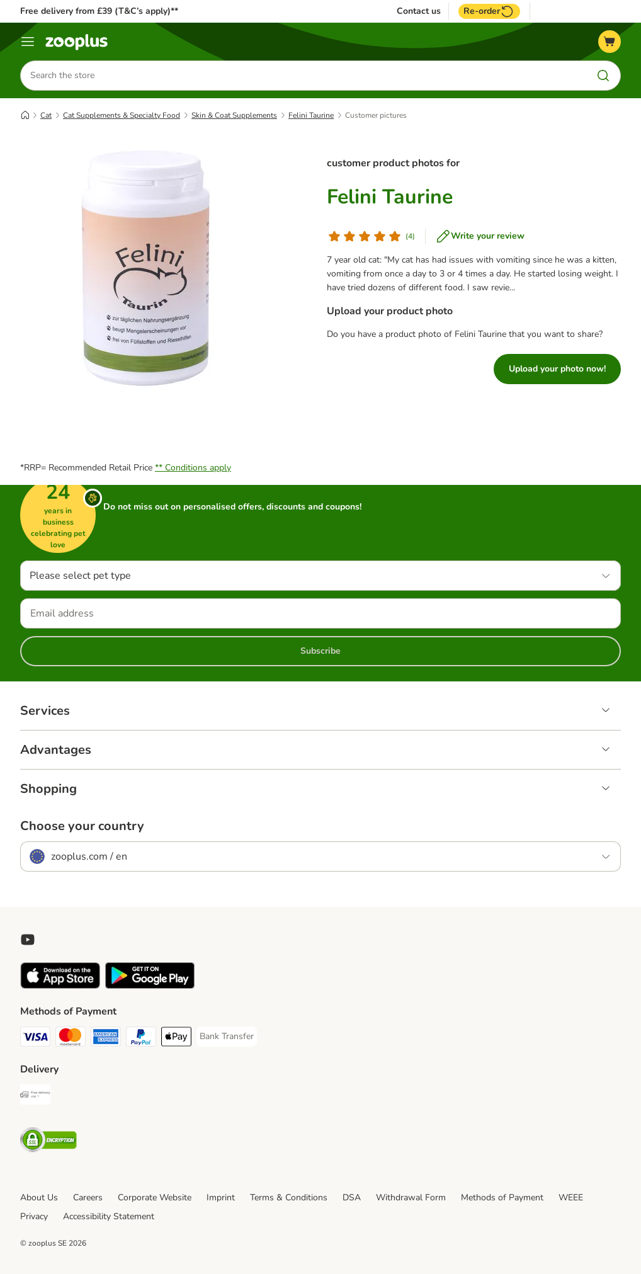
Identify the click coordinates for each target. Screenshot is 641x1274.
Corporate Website (154, 1197)
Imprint (221, 1197)
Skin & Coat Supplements (234, 115)
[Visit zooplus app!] (60, 986)
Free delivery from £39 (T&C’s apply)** (99, 11)
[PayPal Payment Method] (141, 1039)
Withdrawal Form (411, 1197)
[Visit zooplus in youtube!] (27, 939)
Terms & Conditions (288, 1197)
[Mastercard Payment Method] (70, 1039)
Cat (46, 115)
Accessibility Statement (108, 1216)
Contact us (419, 11)
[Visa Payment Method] (35, 1039)
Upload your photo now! (557, 369)
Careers (88, 1197)
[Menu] (27, 41)
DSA (352, 1197)
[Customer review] (371, 236)
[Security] (48, 1142)
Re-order (489, 11)
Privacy (34, 1216)
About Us (39, 1197)
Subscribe (320, 651)
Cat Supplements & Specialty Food (121, 115)
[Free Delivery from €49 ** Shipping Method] (35, 1096)
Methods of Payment (502, 1197)
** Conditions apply (193, 468)
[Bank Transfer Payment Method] (227, 1037)
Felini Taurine (311, 115)
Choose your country (82, 826)
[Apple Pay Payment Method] (176, 1039)
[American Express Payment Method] (106, 1039)
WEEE (571, 1197)
